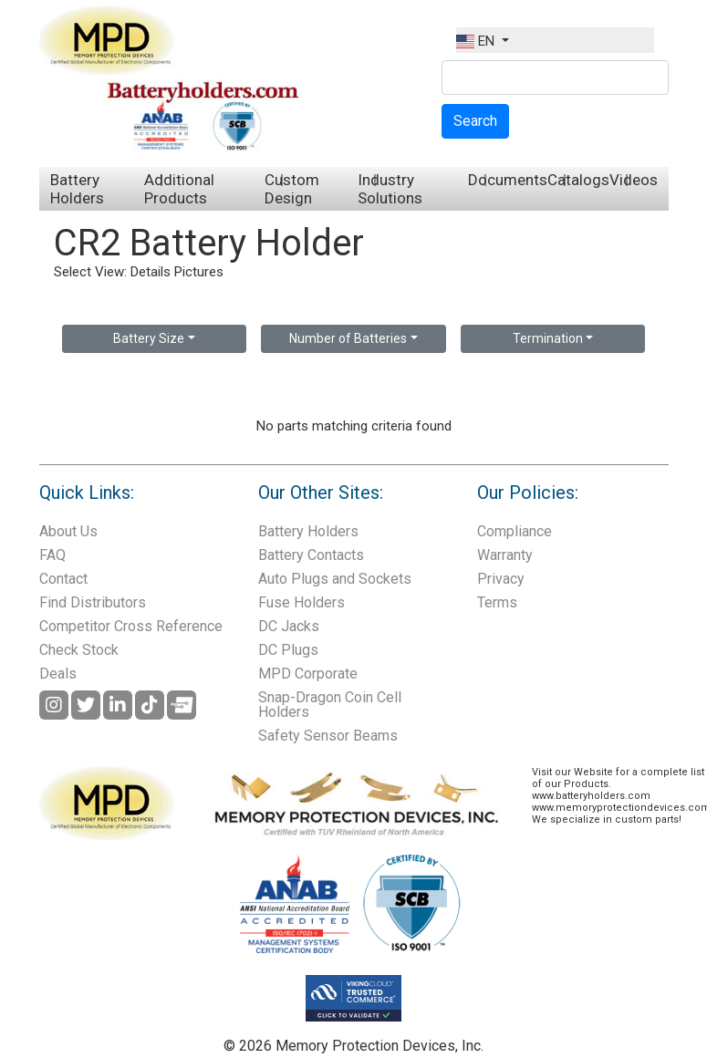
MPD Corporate (308, 673)
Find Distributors (92, 602)
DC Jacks (288, 626)
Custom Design (292, 189)
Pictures (199, 272)
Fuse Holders (301, 602)
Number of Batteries (348, 338)
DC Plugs (288, 650)
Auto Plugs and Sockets (334, 578)
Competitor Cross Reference (131, 626)
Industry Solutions (390, 189)
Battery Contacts (311, 555)
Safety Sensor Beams (328, 735)
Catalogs (578, 180)
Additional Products (179, 189)
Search (475, 121)
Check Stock (79, 650)
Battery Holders (77, 189)
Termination (548, 338)
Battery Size (148, 338)
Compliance (514, 531)
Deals (58, 673)
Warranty (505, 555)
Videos (633, 180)
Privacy (501, 578)
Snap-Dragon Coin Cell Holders (329, 705)
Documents (507, 180)
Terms (497, 602)
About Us (68, 531)
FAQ (52, 555)
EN (477, 41)
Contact (63, 578)
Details (150, 272)
